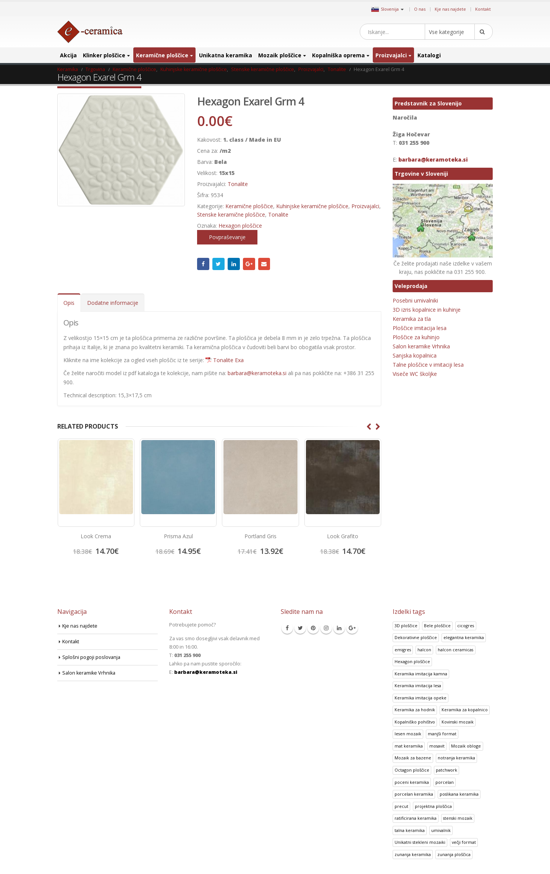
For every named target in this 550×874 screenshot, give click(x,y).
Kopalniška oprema (338, 55)
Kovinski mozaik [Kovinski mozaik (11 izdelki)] (458, 722)
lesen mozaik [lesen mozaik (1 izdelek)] (408, 733)
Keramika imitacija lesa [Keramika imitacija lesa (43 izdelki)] (418, 685)
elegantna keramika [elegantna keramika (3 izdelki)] (463, 637)
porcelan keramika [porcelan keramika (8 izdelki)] (414, 794)
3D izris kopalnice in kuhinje (427, 309)
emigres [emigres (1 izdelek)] (403, 649)
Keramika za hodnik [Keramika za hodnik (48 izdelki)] (415, 709)
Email (264, 264)
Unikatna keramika (225, 55)
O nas (419, 9)
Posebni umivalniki (415, 300)
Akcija (68, 55)
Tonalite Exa (228, 360)
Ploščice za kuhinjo (416, 337)
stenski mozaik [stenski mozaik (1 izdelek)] (457, 818)
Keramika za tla (412, 318)
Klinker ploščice (104, 55)
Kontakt (483, 9)
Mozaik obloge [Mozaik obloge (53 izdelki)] (466, 746)
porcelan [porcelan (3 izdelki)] (444, 782)
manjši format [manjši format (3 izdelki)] (442, 733)
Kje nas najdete (450, 9)
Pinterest (313, 628)
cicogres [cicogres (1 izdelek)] (465, 625)
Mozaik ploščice (279, 55)
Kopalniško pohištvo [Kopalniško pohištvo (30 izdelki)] (415, 722)
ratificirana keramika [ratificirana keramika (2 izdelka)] (416, 818)
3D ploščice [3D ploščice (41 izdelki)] (406, 625)
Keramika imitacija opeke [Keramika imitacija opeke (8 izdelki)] (420, 698)
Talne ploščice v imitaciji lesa (428, 364)
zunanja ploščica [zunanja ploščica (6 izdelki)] (454, 854)
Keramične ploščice (162, 55)
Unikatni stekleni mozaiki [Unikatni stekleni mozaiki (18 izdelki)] (420, 842)
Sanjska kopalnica (415, 355)
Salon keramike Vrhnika (421, 346)
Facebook (203, 264)
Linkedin (339, 628)
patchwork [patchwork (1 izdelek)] (446, 770)
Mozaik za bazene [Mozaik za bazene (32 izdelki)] (413, 758)
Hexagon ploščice (240, 225)
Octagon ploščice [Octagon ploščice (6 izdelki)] (412, 770)
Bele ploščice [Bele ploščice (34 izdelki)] (437, 625)
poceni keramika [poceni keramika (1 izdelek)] (412, 782)
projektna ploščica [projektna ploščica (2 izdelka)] (433, 806)
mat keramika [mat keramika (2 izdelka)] (409, 746)
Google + (249, 264)
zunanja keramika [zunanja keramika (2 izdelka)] (413, 854)
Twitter (218, 264)
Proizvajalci (391, 55)
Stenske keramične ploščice (231, 214)
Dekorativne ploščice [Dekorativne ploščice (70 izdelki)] (416, 637)
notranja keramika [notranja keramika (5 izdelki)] (456, 758)
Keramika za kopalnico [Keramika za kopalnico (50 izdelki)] (465, 709)
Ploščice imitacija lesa (419, 328)
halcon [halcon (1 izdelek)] (424, 649)
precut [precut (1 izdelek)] (401, 806)
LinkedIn (234, 264)
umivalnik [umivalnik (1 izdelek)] (441, 830)
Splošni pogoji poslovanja (91, 657)
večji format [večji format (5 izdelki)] (464, 842)
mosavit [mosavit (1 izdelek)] (437, 746)
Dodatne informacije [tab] (112, 302)
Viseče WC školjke (415, 373)
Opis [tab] (68, 302)
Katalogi (429, 55)
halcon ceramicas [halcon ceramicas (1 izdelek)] (455, 649)
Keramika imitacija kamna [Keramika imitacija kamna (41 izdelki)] (421, 674)
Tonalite (238, 184)
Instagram (326, 628)
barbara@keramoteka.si (257, 373)
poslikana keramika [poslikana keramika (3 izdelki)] (459, 794)
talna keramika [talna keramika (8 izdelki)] (410, 830)
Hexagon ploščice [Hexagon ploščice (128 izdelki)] (412, 661)
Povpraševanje (227, 237)
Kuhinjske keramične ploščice (312, 206)
